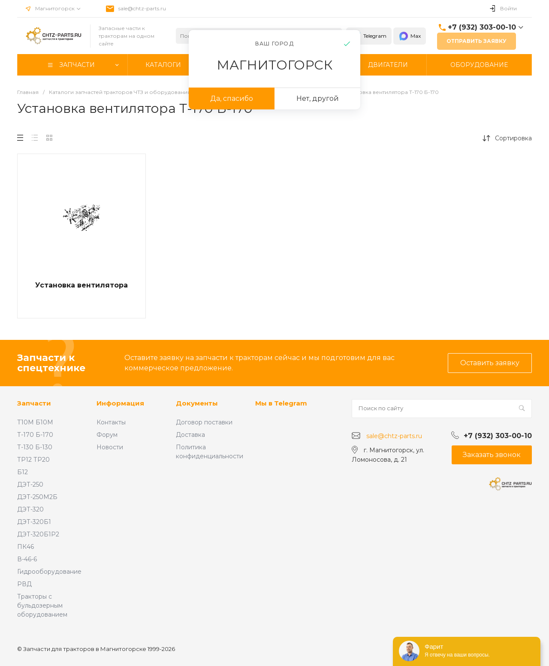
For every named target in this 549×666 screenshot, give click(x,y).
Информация (120, 403)
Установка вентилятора (81, 285)
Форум (107, 435)
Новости (110, 447)
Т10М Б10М (35, 422)
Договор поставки (204, 422)
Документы (197, 403)
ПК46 (25, 547)
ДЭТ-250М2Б (37, 497)
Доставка (190, 435)
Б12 (22, 472)
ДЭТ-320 (30, 509)
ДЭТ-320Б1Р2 (38, 534)
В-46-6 (27, 559)
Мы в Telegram (281, 403)
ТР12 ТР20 (33, 459)
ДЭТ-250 (30, 484)
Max (409, 36)
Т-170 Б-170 (35, 435)
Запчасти (34, 403)
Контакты (111, 422)
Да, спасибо (231, 98)
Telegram (368, 36)
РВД (24, 584)
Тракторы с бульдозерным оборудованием (42, 605)
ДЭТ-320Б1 (34, 522)
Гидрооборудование (49, 571)
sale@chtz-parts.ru (142, 8)
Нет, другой (317, 98)
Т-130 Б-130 (34, 447)
